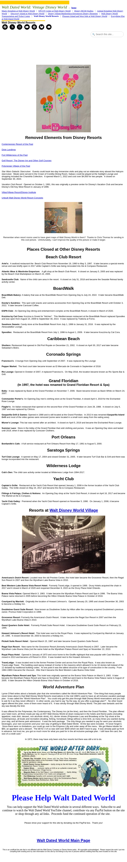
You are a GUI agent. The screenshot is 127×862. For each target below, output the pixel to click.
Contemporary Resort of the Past (17, 144)
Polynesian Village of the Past (16, 166)
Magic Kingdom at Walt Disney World (18, 11)
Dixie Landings (9, 149)
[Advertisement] (63, 51)
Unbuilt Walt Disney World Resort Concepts (22, 198)
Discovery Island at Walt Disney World (27, 13)
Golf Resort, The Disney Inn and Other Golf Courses (26, 160)
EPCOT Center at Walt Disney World (55, 11)
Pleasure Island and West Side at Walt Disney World (84, 16)
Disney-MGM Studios (83, 11)
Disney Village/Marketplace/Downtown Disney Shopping (73, 13)
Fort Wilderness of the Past (15, 155)
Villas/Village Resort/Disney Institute (19, 192)
